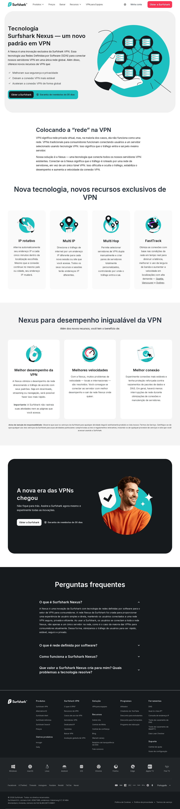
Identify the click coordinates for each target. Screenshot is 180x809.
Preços (52, 4)
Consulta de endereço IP (158, 715)
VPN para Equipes (94, 4)
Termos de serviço (164, 802)
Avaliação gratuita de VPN (74, 738)
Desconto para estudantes (131, 715)
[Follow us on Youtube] (52, 785)
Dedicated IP (69, 724)
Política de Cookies (123, 802)
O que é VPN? (70, 707)
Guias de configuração (157, 751)
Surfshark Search (43, 724)
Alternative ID (41, 711)
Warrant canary (98, 738)
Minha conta (136, 4)
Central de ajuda (155, 747)
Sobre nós (96, 720)
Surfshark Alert (42, 715)
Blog (94, 733)
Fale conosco (98, 749)
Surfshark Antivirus (43, 720)
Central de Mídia (99, 724)
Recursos (75, 4)
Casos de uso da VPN (73, 715)
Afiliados (124, 707)
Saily (38, 747)
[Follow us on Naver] (76, 785)
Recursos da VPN (71, 711)
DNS (150, 707)
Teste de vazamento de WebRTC (158, 728)
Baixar (62, 4)
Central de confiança (100, 729)
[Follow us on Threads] (32, 785)
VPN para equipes (99, 707)
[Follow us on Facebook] (12, 785)
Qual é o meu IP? (155, 711)
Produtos (38, 4)
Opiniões (68, 729)
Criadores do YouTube (129, 711)
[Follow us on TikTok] (69, 785)
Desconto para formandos (131, 720)
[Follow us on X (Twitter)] (23, 785)
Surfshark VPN (42, 707)
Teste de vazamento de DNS (158, 721)
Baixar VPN (68, 733)
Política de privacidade (143, 802)
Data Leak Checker (156, 733)
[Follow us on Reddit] (61, 785)
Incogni (39, 742)
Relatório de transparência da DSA (103, 743)
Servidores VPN (70, 720)
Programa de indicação (130, 724)
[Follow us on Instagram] (43, 785)
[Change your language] (164, 785)
